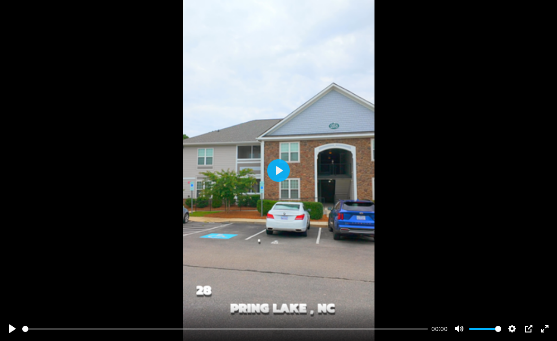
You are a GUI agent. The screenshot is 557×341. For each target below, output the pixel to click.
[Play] (12, 328)
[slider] (225, 328)
